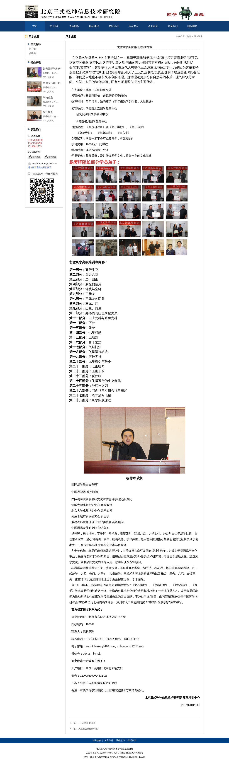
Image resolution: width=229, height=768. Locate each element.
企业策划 (153, 26)
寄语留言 (132, 740)
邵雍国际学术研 (51, 68)
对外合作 (97, 740)
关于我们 (55, 26)
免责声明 (108, 740)
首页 (34, 26)
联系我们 (173, 26)
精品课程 (94, 26)
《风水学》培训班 (87, 723)
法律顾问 (120, 740)
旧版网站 (192, 26)
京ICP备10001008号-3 (104, 753)
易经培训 (114, 26)
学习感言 (48, 97)
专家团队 (74, 26)
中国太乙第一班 (51, 83)
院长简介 (48, 112)
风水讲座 (133, 26)
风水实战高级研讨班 (88, 729)
